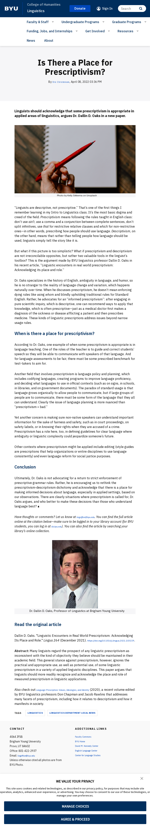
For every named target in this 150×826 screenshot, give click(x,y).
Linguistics (37, 10)
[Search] (132, 8)
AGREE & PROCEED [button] (75, 819)
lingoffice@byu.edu (29, 760)
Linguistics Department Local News (72, 717)
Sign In (107, 8)
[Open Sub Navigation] (53, 21)
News (31, 40)
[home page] (11, 9)
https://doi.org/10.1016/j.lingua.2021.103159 (47, 645)
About (48, 40)
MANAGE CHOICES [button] (75, 806)
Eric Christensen (60, 82)
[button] (142, 779)
